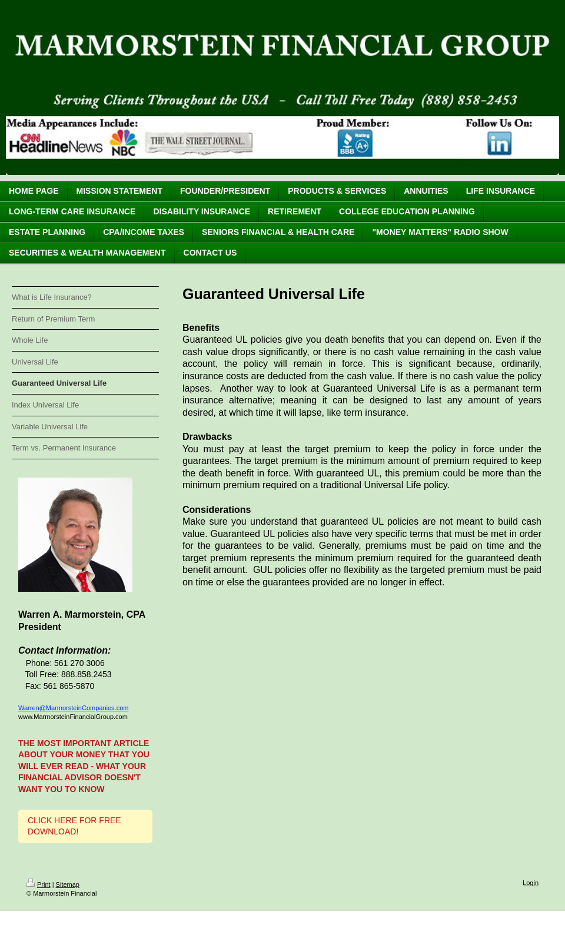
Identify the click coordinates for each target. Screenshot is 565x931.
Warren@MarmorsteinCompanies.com (73, 707)
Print (38, 884)
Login (531, 882)
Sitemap (67, 884)
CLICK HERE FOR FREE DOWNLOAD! (74, 826)
